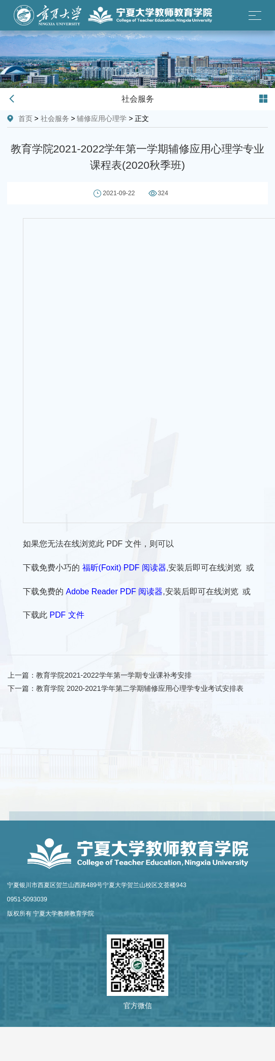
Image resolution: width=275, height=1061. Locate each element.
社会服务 (55, 118)
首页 (25, 118)
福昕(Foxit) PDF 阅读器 (124, 567)
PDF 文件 (67, 615)
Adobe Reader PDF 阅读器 (114, 591)
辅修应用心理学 (102, 118)
